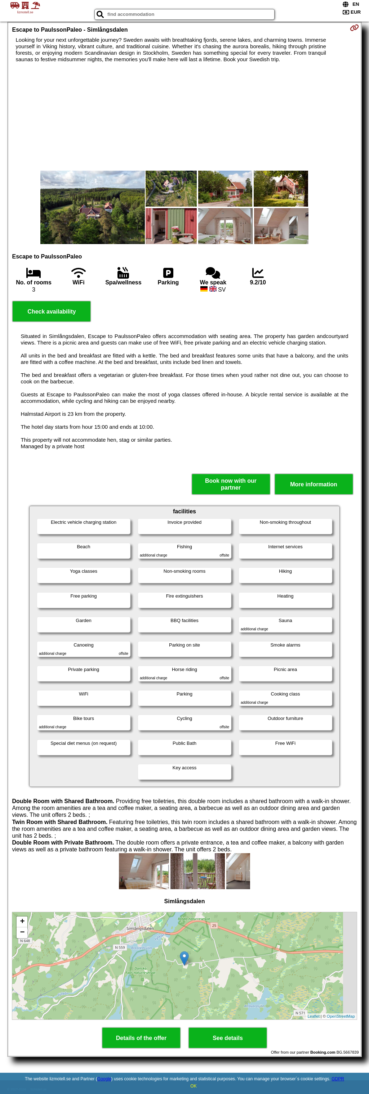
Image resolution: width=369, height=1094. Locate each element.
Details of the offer (141, 1038)
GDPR (338, 1078)
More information (313, 484)
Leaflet (314, 1016)
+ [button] (22, 922)
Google (104, 1078)
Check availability (51, 312)
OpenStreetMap (341, 1016)
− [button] (22, 932)
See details (228, 1038)
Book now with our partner (231, 484)
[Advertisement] (184, 116)
